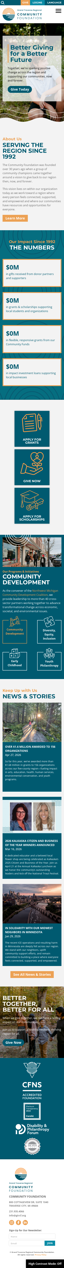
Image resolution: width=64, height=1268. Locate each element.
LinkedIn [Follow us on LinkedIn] (25, 1222)
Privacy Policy (40, 1254)
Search (2, 2)
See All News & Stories (32, 974)
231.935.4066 (16, 1211)
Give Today (20, 89)
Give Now (13, 1042)
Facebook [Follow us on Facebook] (18, 1222)
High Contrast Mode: (45, 1264)
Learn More (15, 218)
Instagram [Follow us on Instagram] (11, 1222)
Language (54, 2)
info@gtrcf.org (17, 1215)
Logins (37, 2)
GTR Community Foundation (22, 14)
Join (50, 1243)
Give (25, 2)
